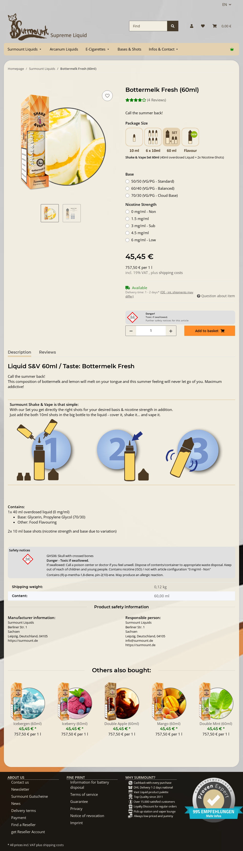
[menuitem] (25, 49)
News (15, 803)
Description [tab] (19, 352)
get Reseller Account (28, 831)
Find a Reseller (23, 824)
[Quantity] (151, 331)
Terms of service (84, 794)
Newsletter (20, 789)
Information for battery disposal (89, 785)
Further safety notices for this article (167, 320)
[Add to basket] (12, 83)
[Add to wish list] (107, 95)
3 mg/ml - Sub (143, 225)
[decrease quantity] (131, 331)
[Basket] (222, 26)
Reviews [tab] (47, 352)
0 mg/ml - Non (143, 211)
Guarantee (79, 801)
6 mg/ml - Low (143, 239)
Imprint (76, 822)
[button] (191, 26)
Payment (18, 817)
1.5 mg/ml (140, 218)
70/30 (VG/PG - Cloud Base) (154, 195)
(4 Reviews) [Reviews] (145, 99)
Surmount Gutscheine (29, 796)
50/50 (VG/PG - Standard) (152, 181)
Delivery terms (23, 810)
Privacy (76, 808)
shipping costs (171, 272)
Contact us (20, 782)
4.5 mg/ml (140, 232)
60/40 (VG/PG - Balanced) (152, 188)
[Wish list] (203, 26)
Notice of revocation (87, 815)
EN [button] (224, 4)
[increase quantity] (170, 331)
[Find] (148, 26)
